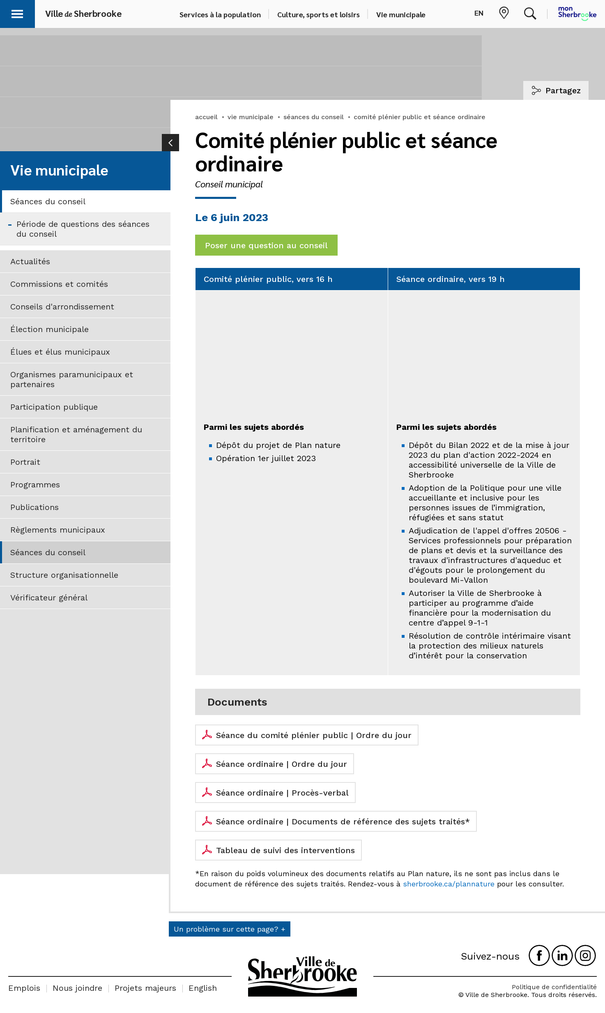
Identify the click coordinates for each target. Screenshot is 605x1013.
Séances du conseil (47, 201)
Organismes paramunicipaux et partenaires (71, 379)
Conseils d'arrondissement (62, 307)
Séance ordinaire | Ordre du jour (281, 764)
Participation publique (54, 407)
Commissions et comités (59, 284)
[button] (17, 12)
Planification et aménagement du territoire (76, 434)
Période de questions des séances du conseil (83, 229)
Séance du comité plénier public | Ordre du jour (314, 735)
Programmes (35, 484)
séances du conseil (313, 117)
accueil (206, 117)
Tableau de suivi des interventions (285, 850)
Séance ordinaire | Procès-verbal (282, 793)
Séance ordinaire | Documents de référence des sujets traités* (343, 821)
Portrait (25, 462)
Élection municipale (49, 329)
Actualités (30, 261)
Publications (34, 507)
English (203, 988)
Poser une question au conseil (266, 245)
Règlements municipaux (57, 530)
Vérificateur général (48, 597)
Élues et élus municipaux (60, 352)
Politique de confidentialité (554, 987)
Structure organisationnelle (64, 575)
